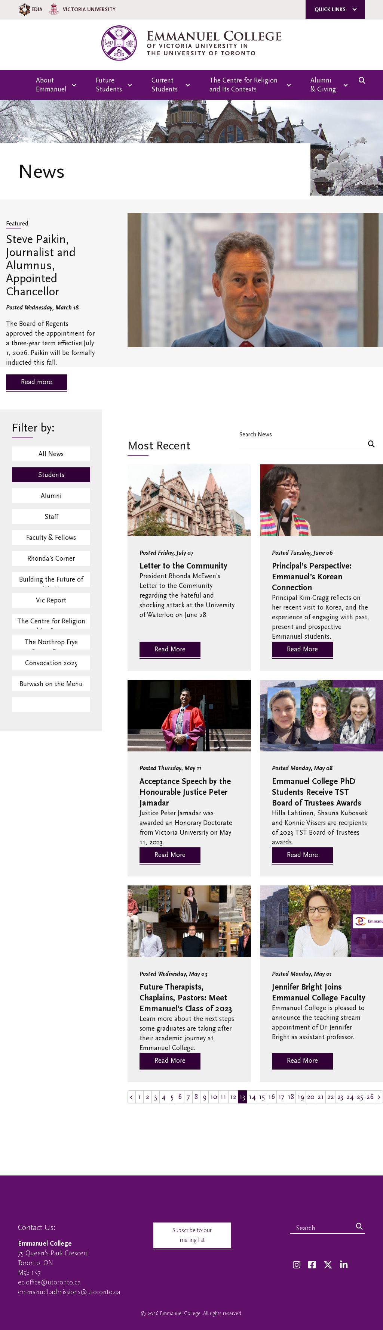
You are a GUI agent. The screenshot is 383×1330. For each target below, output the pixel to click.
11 (223, 1097)
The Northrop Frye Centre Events (51, 644)
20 (311, 1097)
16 (271, 1097)
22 (330, 1097)
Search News (255, 434)
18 (291, 1097)
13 (242, 1097)
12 (233, 1097)
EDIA (30, 9)
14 (252, 1097)
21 (321, 1097)
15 (262, 1097)
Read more (36, 382)
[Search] (371, 444)
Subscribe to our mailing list (192, 1235)
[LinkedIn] (343, 1265)
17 (281, 1097)
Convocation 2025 (51, 663)
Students (51, 475)
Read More (170, 649)
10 (213, 1097)
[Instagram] (296, 1265)
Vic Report (51, 600)
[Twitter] (328, 1265)
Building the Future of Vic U (51, 581)
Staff (51, 517)
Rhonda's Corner (51, 559)
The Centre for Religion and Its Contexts (51, 623)
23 (340, 1097)
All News (51, 454)
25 (360, 1097)
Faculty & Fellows (51, 538)
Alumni (51, 496)
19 (300, 1097)
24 (350, 1097)
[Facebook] (312, 1265)
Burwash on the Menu (51, 684)
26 (370, 1097)
